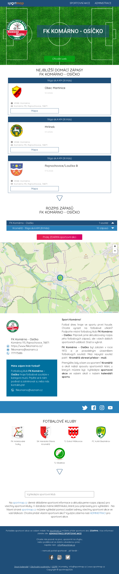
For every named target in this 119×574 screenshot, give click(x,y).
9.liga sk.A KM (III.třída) (63, 228)
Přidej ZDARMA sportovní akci (59, 237)
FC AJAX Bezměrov (101, 434)
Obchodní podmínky (40, 566)
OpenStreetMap (108, 312)
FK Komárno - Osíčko (62, 223)
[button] (60, 278)
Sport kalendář (21, 566)
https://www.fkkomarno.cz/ (27, 346)
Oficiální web (59, 58)
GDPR (54, 566)
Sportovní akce (80, 3)
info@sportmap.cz (66, 545)
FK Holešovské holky (18, 435)
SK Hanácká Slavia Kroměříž (46, 435)
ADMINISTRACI (98, 513)
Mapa (34, 110)
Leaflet (99, 312)
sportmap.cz (20, 502)
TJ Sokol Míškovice (73, 434)
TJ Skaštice (59, 456)
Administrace (103, 3)
